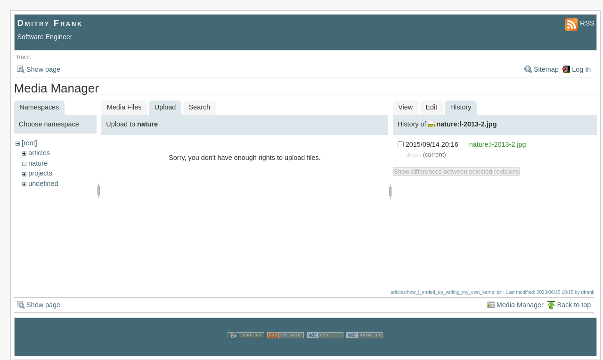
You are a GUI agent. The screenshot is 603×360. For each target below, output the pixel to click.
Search (200, 107)
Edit (432, 107)
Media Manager (520, 305)
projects (40, 173)
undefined (43, 183)
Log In (581, 69)
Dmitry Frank (50, 23)
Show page (43, 69)
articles (39, 153)
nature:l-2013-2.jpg (466, 124)
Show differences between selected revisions (456, 171)
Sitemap (546, 69)
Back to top (574, 305)
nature (38, 163)
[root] (29, 143)
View (405, 107)
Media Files (124, 107)
